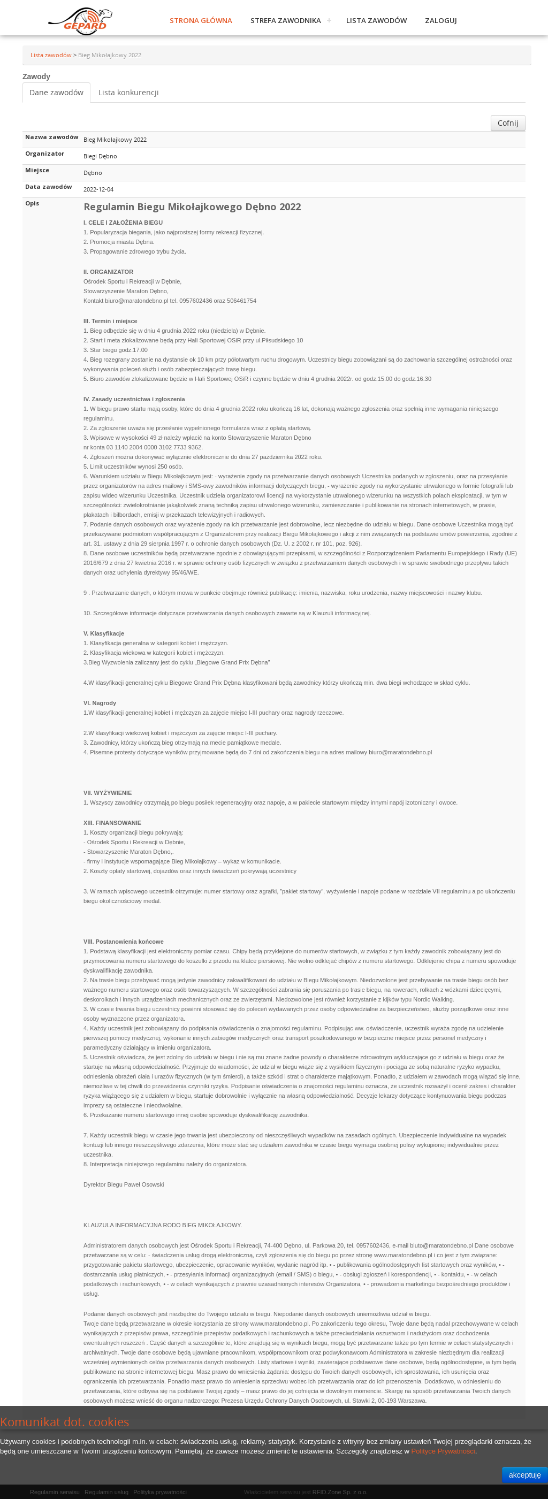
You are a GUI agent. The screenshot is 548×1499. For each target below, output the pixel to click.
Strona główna (201, 20)
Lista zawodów (376, 20)
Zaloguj (441, 20)
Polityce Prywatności (443, 1451)
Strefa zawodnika (285, 20)
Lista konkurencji (128, 92)
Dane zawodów (56, 92)
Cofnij (508, 123)
